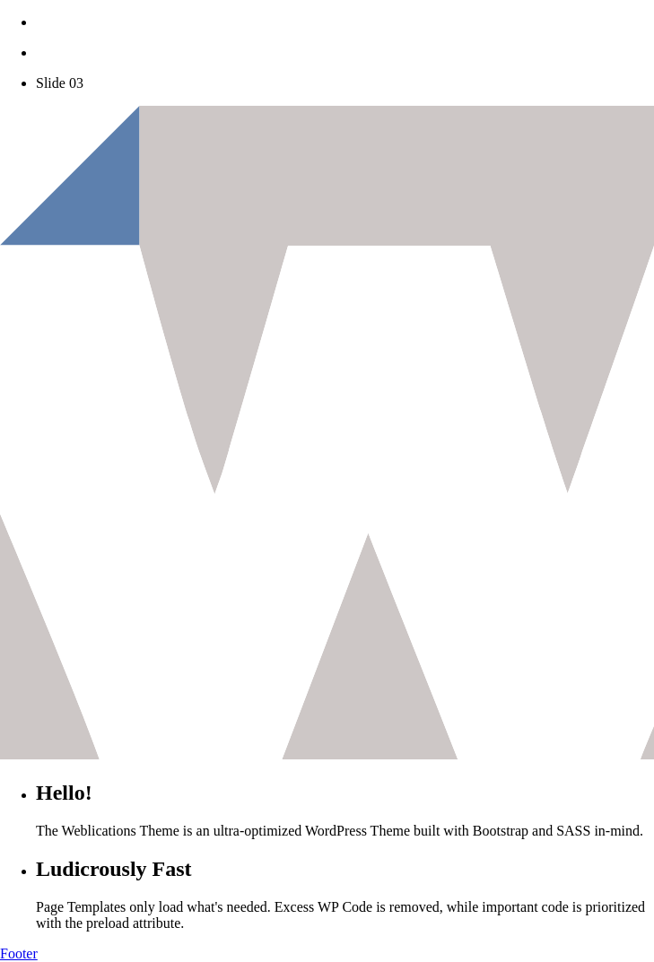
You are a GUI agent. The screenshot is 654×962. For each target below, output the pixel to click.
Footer (19, 953)
